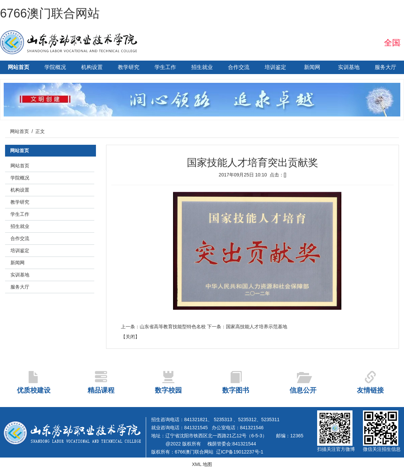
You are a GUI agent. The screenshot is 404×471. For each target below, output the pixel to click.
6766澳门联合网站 (50, 13)
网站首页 (18, 67)
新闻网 (312, 67)
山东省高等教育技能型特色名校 (173, 326)
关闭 (130, 336)
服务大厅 (385, 67)
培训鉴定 (275, 67)
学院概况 (55, 67)
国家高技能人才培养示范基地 (256, 326)
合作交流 (238, 67)
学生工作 (165, 67)
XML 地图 (202, 464)
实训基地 (349, 67)
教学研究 (128, 67)
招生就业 (202, 67)
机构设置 (92, 67)
